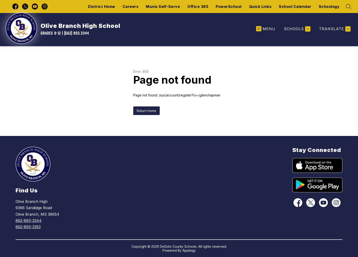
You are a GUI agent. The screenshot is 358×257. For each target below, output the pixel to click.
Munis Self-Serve (163, 6)
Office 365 (197, 6)
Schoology (329, 6)
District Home (101, 6)
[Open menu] (265, 29)
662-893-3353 (28, 226)
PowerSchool (229, 6)
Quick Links (260, 6)
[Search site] (348, 6)
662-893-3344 (29, 220)
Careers (131, 6)
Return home (146, 111)
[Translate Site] (334, 29)
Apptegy (189, 250)
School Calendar (295, 6)
